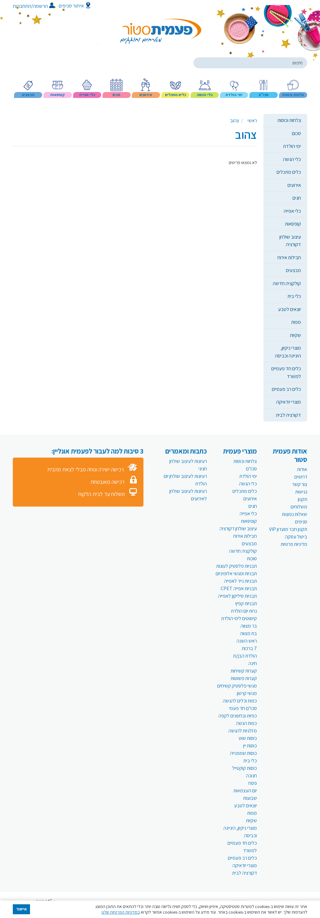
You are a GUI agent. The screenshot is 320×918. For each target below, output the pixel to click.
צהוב (234, 120)
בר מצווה (249, 626)
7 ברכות (249, 648)
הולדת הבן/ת (245, 656)
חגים (296, 197)
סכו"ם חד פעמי (243, 708)
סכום (296, 133)
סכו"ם (251, 468)
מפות (296, 321)
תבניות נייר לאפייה (240, 581)
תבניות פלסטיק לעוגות (236, 566)
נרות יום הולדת (244, 611)
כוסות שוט (248, 738)
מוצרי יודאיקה (288, 401)
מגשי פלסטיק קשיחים (237, 685)
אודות (302, 469)
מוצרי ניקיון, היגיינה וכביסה (288, 351)
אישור (21, 909)
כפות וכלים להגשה (240, 700)
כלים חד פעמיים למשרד (286, 372)
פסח (252, 783)
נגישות (301, 491)
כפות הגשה (246, 723)
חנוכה (251, 775)
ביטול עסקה (296, 536)
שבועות (250, 798)
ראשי (252, 120)
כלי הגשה (292, 159)
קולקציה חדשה (287, 283)
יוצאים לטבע (289, 309)
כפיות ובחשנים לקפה (237, 715)
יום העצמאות (245, 790)
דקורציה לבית (288, 414)
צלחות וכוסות (289, 120)
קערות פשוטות (244, 678)
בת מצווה (248, 633)
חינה (252, 663)
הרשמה (43, 6)
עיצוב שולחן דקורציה (290, 240)
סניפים (301, 521)
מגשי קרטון (247, 693)
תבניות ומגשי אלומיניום (236, 573)
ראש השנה (247, 641)
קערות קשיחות (244, 671)
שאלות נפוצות (294, 514)
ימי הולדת (292, 146)
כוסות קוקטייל (244, 768)
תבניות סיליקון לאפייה (237, 596)
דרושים (300, 477)
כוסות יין (250, 745)
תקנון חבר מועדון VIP (288, 529)
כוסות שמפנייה (243, 753)
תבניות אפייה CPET (239, 588)
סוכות (252, 558)
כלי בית (294, 296)
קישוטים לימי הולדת (239, 618)
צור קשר (299, 484)
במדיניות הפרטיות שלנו (121, 912)
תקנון (302, 499)
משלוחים (299, 506)
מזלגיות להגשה (242, 730)
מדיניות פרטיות (294, 544)
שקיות (295, 335)
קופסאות (293, 223)
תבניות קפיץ (246, 603)
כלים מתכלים (289, 171)
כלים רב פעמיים (286, 389)
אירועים (294, 185)
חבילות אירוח (289, 257)
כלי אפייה (292, 210)
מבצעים (293, 270)
